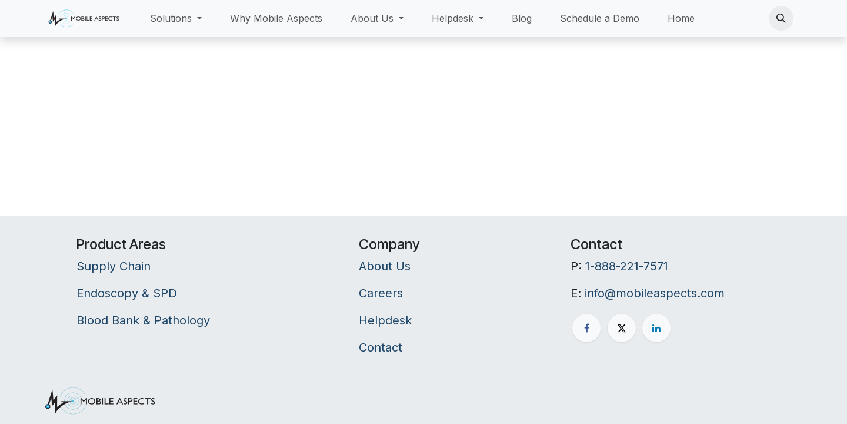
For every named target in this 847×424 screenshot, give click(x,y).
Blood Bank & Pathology (143, 320)
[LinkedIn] (656, 328)
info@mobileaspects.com (655, 293)
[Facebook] (586, 328)
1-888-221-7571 (626, 266)
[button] (781, 18)
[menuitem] (176, 18)
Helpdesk (385, 320)
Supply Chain (113, 266)
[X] (622, 328)
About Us (385, 266)
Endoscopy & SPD (126, 293)
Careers (381, 293)
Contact (380, 347)
